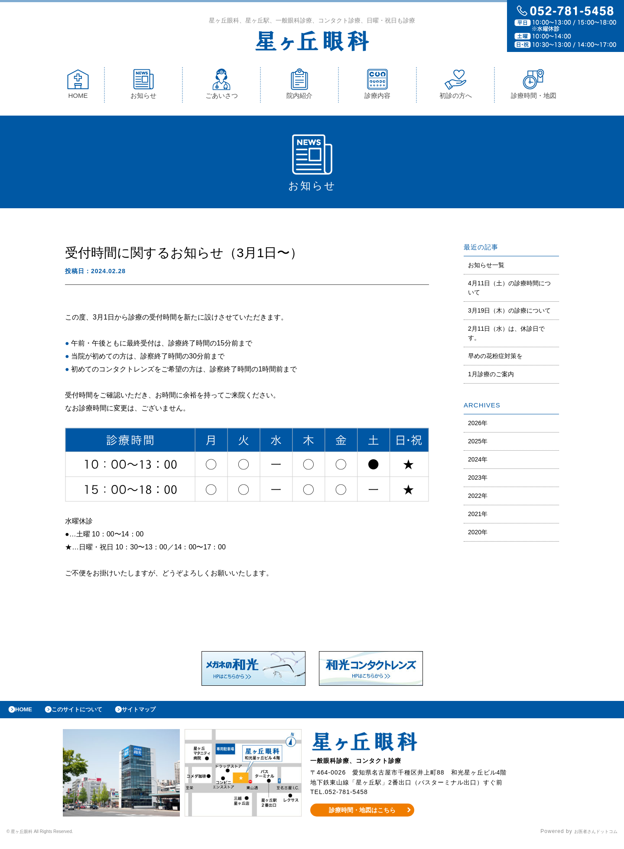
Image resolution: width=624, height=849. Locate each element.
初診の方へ (455, 86)
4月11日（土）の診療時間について (509, 290)
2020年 (478, 534)
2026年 (478, 425)
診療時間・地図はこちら (362, 816)
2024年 (478, 461)
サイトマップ (158, 713)
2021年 (478, 516)
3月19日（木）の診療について (509, 312)
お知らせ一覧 (486, 267)
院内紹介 (299, 86)
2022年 (478, 497)
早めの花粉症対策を (495, 358)
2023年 (478, 479)
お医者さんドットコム (589, 838)
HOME (78, 86)
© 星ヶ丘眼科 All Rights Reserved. (52, 838)
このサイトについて (88, 713)
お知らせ (143, 86)
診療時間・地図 (533, 86)
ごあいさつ (221, 86)
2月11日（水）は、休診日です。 (506, 335)
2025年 (478, 443)
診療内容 (377, 86)
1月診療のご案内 (491, 376)
